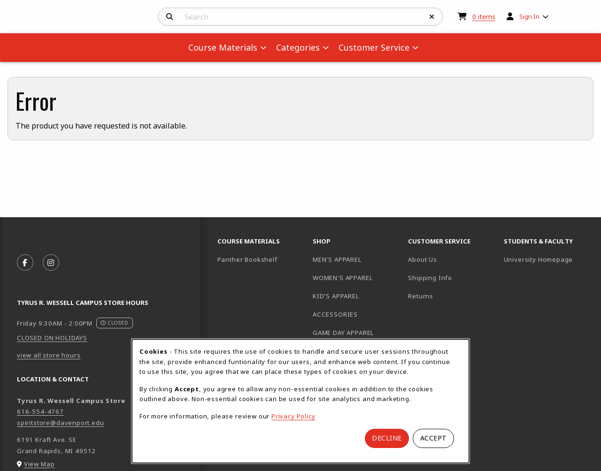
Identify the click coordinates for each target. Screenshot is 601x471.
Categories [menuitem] (298, 47)
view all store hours (49, 355)
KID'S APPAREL (336, 296)
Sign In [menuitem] (529, 16)
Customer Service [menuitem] (374, 47)
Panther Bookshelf (261, 259)
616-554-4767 (40, 411)
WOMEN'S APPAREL (342, 277)
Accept (433, 437)
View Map (39, 464)
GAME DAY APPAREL (343, 332)
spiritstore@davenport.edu (60, 422)
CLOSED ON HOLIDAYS (52, 338)
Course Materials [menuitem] (222, 47)
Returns (420, 296)
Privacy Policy (293, 416)
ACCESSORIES (335, 314)
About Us (422, 259)
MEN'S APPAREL (337, 259)
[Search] (170, 17)
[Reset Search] (432, 17)
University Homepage (548, 259)
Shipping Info (430, 277)
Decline (387, 437)
